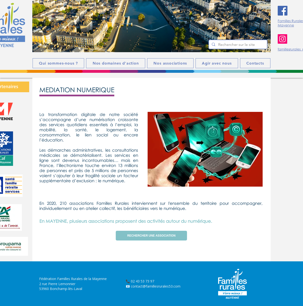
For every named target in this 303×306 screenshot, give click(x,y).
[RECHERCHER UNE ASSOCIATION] (151, 235)
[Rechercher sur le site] (237, 44)
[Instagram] (282, 39)
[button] (151, 26)
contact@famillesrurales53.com (155, 286)
